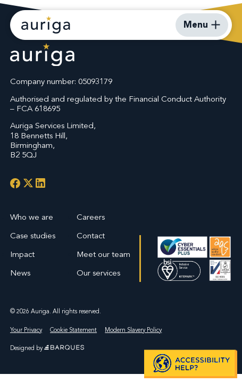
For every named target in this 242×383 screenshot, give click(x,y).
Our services (98, 273)
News (20, 273)
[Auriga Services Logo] (42, 56)
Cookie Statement (73, 330)
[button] (190, 363)
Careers (91, 217)
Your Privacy (26, 330)
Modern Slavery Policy (133, 330)
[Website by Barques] (64, 348)
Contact (91, 235)
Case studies (32, 235)
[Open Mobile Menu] (202, 25)
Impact (22, 254)
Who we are (31, 217)
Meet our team (103, 254)
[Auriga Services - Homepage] (45, 25)
